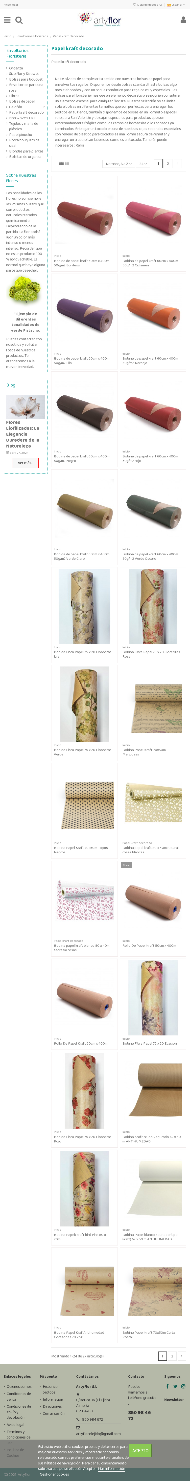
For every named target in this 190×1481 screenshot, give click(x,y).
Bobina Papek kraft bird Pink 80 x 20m (80, 1237)
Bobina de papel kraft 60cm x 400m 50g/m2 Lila (82, 360)
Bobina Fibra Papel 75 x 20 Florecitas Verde (83, 752)
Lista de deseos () (147, 4)
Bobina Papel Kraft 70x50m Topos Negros (81, 850)
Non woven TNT (22, 118)
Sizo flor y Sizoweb (24, 73)
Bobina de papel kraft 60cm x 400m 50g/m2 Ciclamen (150, 263)
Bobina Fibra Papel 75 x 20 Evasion (149, 1043)
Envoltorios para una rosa (26, 87)
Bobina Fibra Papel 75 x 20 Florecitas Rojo (83, 1139)
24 (143, 164)
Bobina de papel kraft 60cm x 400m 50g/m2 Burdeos (82, 263)
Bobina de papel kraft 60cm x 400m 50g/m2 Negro (82, 458)
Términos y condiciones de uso (18, 1437)
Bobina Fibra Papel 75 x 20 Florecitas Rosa (151, 654)
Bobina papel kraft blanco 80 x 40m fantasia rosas (82, 948)
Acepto (140, 1450)
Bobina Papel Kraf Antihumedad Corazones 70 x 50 (79, 1335)
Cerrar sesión (54, 1413)
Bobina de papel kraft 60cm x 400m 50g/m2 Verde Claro (82, 556)
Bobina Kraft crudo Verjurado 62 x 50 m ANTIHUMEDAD (151, 1139)
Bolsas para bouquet (26, 79)
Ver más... (25, 463)
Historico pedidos (50, 1389)
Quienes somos (19, 1386)
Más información (111, 1468)
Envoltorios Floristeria (17, 53)
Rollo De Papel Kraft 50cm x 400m (149, 945)
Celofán (15, 107)
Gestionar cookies (54, 1474)
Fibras (14, 96)
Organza (16, 68)
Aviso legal (11, 4)
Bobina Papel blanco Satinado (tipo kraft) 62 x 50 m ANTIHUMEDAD (150, 1237)
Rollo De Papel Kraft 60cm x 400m (81, 1043)
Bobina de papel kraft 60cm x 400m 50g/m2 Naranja (150, 360)
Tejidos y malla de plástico (23, 126)
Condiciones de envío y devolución (19, 1412)
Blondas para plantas (26, 151)
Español (176, 4)
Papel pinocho (20, 134)
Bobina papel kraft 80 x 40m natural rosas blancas (150, 850)
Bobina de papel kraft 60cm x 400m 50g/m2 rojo (150, 458)
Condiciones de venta (19, 1396)
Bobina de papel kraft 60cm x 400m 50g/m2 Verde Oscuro (150, 556)
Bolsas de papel (22, 101)
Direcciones (52, 1406)
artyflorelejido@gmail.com (98, 1434)
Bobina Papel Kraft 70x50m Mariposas (144, 752)
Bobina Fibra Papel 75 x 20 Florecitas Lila (83, 654)
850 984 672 (92, 1419)
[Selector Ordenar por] (118, 164)
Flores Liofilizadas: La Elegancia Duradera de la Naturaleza (22, 434)
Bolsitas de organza (25, 156)
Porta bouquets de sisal (24, 142)
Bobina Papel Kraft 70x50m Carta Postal (148, 1335)
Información (53, 1399)
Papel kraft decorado (26, 112)
